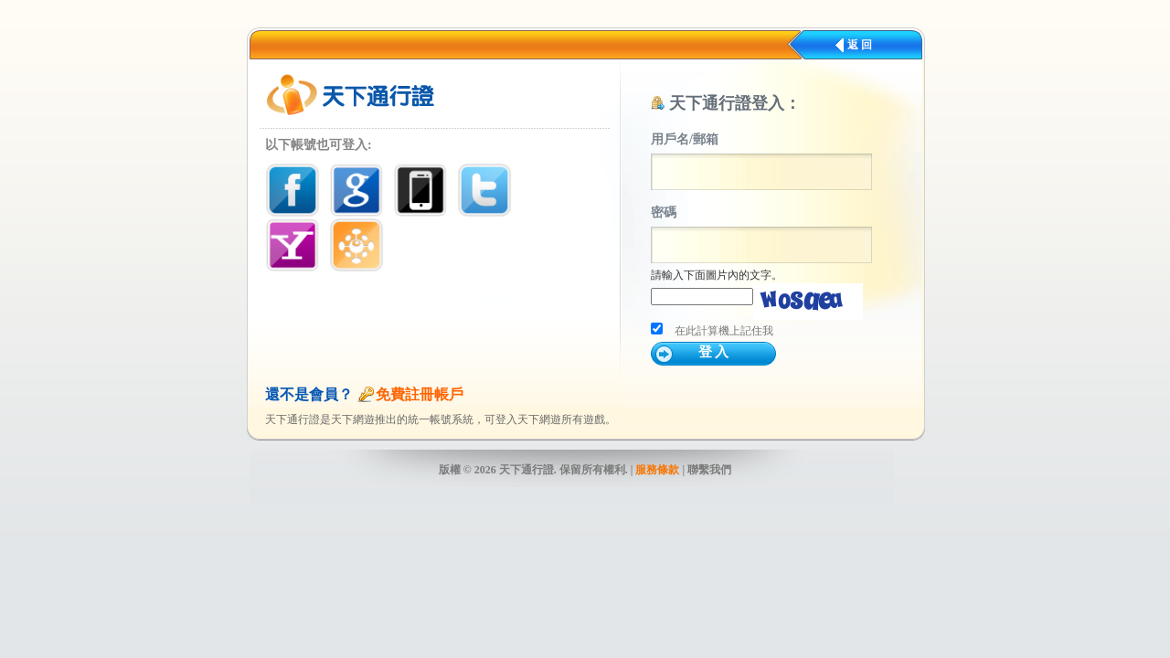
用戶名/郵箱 (684, 139)
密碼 (663, 212)
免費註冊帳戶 (419, 394)
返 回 (859, 44)
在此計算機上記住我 (724, 330)
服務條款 (657, 469)
